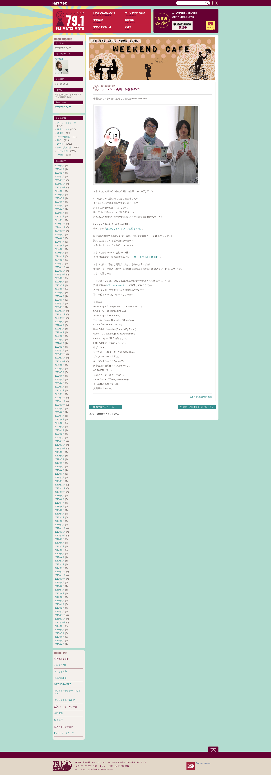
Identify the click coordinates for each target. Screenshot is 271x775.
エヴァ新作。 (63, 151)
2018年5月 (59, 510)
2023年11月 (60, 271)
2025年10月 (60, 187)
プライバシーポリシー (97, 766)
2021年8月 (59, 368)
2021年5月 (59, 379)
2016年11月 (60, 575)
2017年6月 (59, 550)
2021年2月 (59, 390)
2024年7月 (59, 242)
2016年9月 (59, 582)
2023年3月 (59, 300)
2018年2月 (59, 521)
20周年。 (61, 144)
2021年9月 (59, 365)
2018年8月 (59, 499)
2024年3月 (59, 256)
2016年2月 (59, 608)
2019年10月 (60, 448)
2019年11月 (60, 445)
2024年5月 (59, 249)
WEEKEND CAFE (198, 397)
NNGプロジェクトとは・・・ (107, 407)
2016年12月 (60, 571)
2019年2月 (59, 477)
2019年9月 (59, 452)
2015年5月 (59, 640)
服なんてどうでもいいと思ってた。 (124, 228)
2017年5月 (59, 553)
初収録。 (61, 155)
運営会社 (86, 762)
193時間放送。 (64, 136)
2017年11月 (60, 532)
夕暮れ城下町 (60, 678)
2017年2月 (59, 564)
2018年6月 (59, 506)
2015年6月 (59, 637)
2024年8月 (59, 238)
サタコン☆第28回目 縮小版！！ (195, 407)
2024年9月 (59, 234)
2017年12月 (60, 528)
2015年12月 (60, 615)
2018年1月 (59, 524)
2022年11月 (60, 314)
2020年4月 (59, 427)
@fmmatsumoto (203, 763)
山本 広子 (58, 720)
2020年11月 (60, 401)
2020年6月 (59, 419)
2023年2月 (59, 303)
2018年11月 (60, 488)
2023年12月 (60, 267)
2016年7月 (59, 590)
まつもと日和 (60, 671)
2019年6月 (59, 463)
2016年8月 (59, 586)
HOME (78, 762)
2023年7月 (59, 285)
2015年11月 (60, 619)
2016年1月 (59, 611)
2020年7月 (59, 416)
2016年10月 (60, 579)
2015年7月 (59, 633)
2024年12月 (60, 224)
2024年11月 (60, 227)
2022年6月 (59, 332)
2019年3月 (59, 474)
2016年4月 (59, 600)
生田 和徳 (58, 713)
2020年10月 (60, 405)
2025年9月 (59, 191)
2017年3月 (59, 561)
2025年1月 (59, 220)
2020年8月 (59, 412)
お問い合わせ (114, 766)
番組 (210, 397)
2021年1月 (59, 394)
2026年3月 (59, 169)
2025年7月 (59, 198)
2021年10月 (60, 361)
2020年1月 (59, 437)
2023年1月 (59, 307)
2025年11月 (60, 184)
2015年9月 (59, 626)
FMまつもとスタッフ (64, 733)
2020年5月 (59, 423)
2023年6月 (59, 289)
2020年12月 (60, 397)
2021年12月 (60, 354)
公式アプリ (141, 762)
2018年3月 (59, 517)
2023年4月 (59, 296)
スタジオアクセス (99, 762)
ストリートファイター (67, 123)
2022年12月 (60, 311)
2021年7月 (59, 372)
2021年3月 (59, 387)
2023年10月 (60, 274)
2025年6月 (59, 202)
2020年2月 (59, 434)
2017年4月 (59, 557)
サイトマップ (81, 766)
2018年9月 (59, 495)
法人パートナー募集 (116, 762)
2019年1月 (59, 481)
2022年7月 (59, 329)
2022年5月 (59, 336)
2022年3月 (59, 343)
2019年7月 (59, 459)
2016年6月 (59, 593)
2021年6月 (59, 376)
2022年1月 (59, 350)
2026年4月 (59, 165)
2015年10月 (60, 622)
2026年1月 (59, 176)
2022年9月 (59, 321)
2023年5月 (59, 292)
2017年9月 (59, 539)
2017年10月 (60, 535)
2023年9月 (59, 278)
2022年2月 (59, 347)
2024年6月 (59, 245)
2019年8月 (59, 456)
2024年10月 (60, 231)
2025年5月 (59, 205)
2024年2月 (59, 260)
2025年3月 (59, 213)
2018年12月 (60, 485)
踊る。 (60, 140)
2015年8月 (59, 629)
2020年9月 (59, 408)
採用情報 (125, 766)
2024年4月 (59, 253)
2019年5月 (59, 466)
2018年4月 (59, 514)
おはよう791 (60, 665)
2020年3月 (59, 430)
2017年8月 (59, 543)
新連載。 (61, 133)
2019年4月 (59, 470)
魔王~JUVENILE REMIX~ (147, 257)
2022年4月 (59, 339)
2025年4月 (59, 209)
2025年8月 (59, 194)
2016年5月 (59, 597)
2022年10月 (60, 318)
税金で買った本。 (65, 147)
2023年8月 (59, 282)
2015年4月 (59, 644)
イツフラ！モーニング (64, 700)
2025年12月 (60, 180)
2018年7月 (59, 503)
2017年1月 (59, 568)
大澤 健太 (59, 59)
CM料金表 (131, 762)
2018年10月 (60, 492)
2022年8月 (59, 325)
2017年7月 (59, 546)
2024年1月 (59, 263)
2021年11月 (60, 358)
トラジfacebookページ (117, 285)
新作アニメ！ (63, 129)
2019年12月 (60, 441)
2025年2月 (59, 216)
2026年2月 (59, 173)
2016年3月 (59, 604)
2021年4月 (59, 383)
